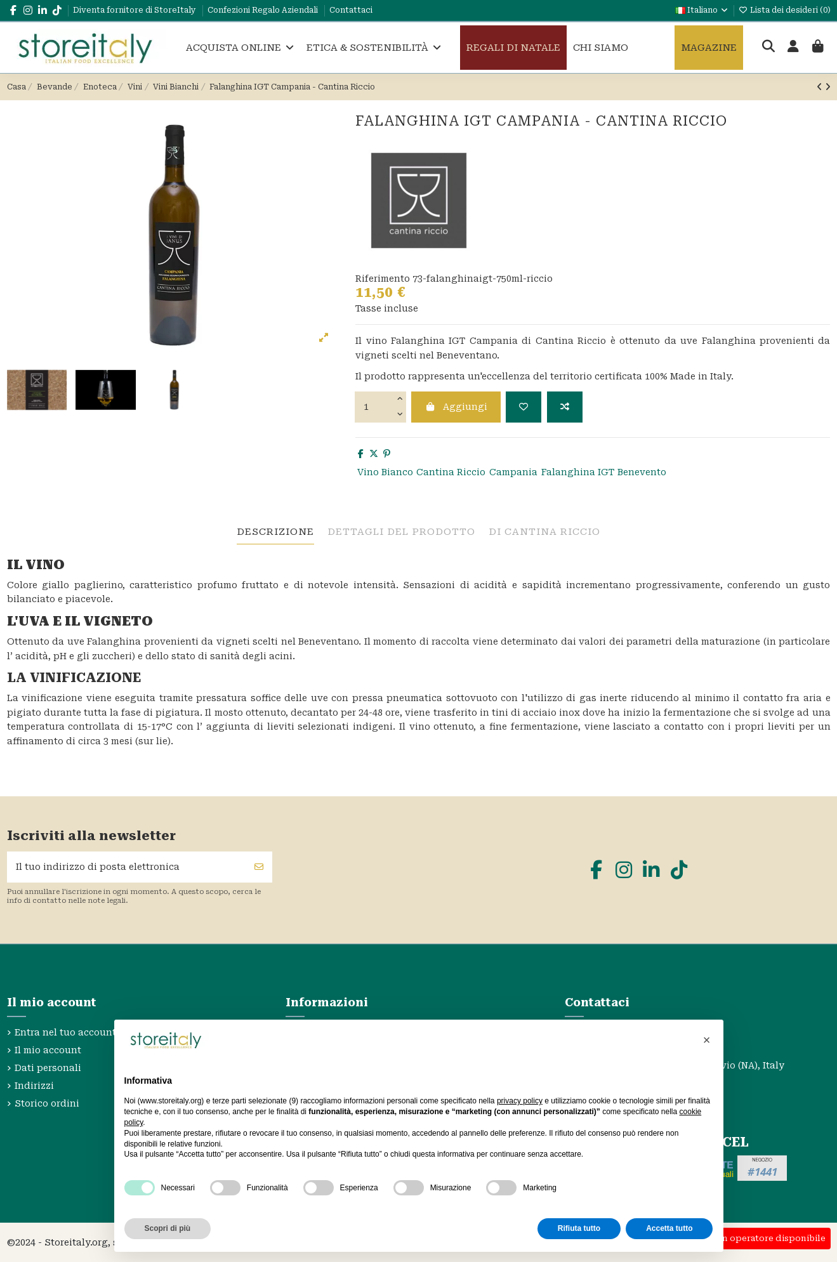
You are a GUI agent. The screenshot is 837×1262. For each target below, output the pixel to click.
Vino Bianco (385, 472)
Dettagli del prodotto (401, 531)
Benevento (641, 472)
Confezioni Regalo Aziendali (264, 10)
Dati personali (48, 1068)
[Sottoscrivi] (259, 867)
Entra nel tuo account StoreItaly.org (98, 1032)
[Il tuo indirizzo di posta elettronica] (127, 867)
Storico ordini (47, 1103)
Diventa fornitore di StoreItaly (135, 10)
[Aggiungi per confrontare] (565, 407)
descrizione (275, 531)
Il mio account (48, 1050)
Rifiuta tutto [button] (579, 1228)
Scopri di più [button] (168, 1228)
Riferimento (382, 278)
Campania (513, 472)
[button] (707, 1040)
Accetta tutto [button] (669, 1228)
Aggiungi (456, 407)
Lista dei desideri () (785, 10)
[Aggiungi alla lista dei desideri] (523, 407)
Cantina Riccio (450, 472)
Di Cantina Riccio (544, 531)
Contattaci (350, 10)
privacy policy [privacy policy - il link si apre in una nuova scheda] (520, 1100)
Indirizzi (34, 1086)
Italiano (702, 10)
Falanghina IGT (577, 472)
